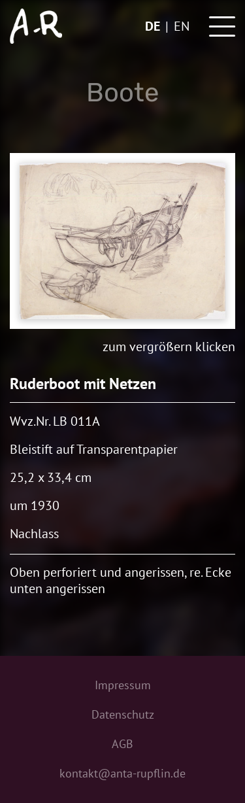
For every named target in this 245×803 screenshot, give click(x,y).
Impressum (123, 684)
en (181, 26)
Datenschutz (122, 714)
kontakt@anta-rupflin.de (122, 773)
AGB (122, 743)
